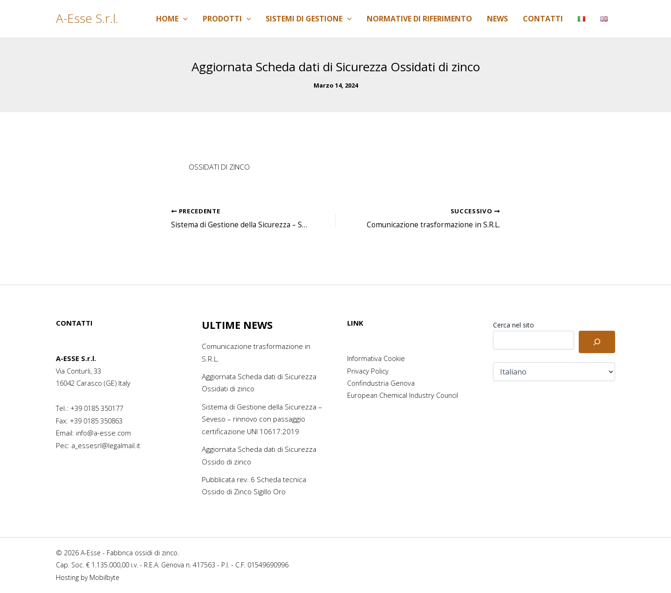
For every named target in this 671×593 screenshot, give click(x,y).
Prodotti (227, 18)
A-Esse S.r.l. (87, 18)
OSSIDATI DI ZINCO (223, 167)
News (497, 19)
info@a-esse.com (103, 432)
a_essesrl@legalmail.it (105, 445)
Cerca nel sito (513, 324)
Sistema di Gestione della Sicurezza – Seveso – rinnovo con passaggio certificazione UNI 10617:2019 (260, 419)
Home (172, 18)
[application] (183, 18)
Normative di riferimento (419, 19)
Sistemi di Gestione (309, 18)
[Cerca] (597, 342)
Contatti (543, 19)
